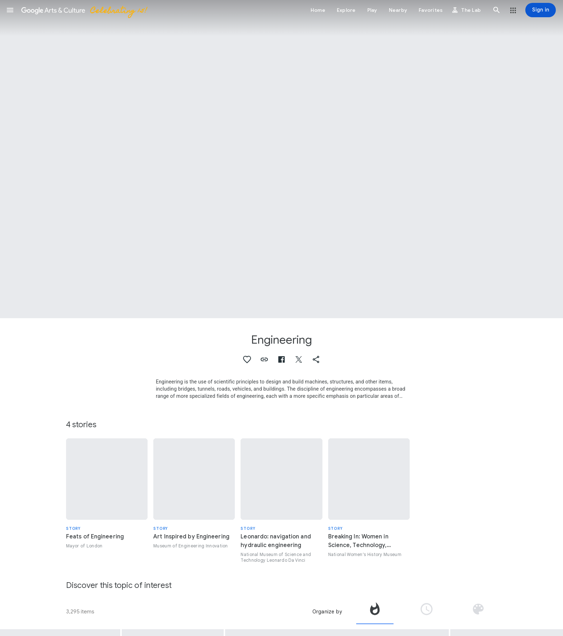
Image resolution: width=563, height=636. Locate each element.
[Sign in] (540, 10)
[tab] (375, 611)
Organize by (327, 611)
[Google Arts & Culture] (83, 10)
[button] (10, 10)
